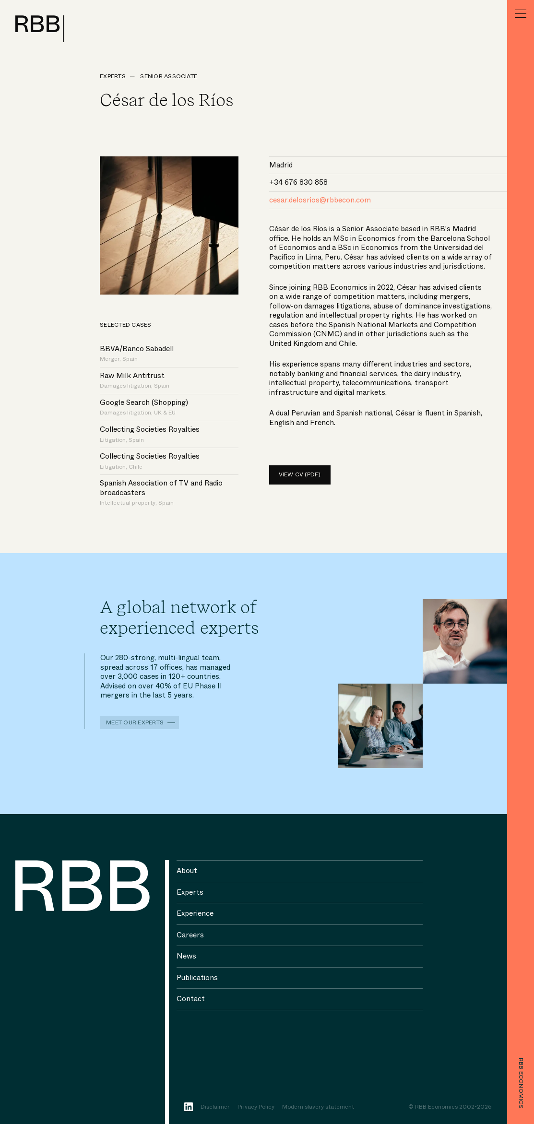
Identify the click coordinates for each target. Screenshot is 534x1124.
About (187, 870)
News (186, 956)
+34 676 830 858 (298, 182)
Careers (190, 935)
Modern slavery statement (318, 1107)
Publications (197, 977)
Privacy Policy (255, 1107)
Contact (191, 999)
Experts (113, 76)
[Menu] (520, 13)
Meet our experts (135, 722)
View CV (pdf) (300, 474)
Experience (195, 913)
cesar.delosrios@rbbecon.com (320, 200)
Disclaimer (215, 1107)
